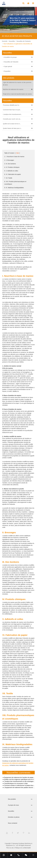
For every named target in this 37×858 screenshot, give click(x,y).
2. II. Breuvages (9, 160)
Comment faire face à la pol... (12, 110)
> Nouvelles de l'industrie (10, 62)
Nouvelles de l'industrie (23, 41)
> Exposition (7, 71)
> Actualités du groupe (10, 57)
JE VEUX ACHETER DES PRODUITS (17, 36)
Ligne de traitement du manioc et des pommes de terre (17, 84)
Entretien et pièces (13, 817)
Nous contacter (12, 823)
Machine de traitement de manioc (18, 89)
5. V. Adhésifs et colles (11, 171)
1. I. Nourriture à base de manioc (14, 156)
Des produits (12, 799)
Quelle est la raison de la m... (12, 123)
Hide (17, 153)
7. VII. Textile (8, 178)
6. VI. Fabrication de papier (12, 174)
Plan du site (10, 848)
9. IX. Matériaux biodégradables (14, 187)
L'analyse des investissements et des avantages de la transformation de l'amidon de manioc (19, 781)
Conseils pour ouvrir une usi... (12, 119)
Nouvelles (12, 41)
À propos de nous (13, 805)
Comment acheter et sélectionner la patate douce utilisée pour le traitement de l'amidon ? (19, 785)
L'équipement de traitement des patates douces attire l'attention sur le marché (19, 787)
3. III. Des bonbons (10, 164)
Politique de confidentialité (23, 848)
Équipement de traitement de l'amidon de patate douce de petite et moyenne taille (19, 777)
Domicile (4, 41)
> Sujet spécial (7, 66)
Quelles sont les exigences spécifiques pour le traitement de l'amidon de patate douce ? (19, 779)
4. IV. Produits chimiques (11, 167)
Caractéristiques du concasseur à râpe (16, 783)
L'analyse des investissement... (12, 114)
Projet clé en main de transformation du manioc (17, 94)
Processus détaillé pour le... (11, 105)
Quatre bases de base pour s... (12, 128)
